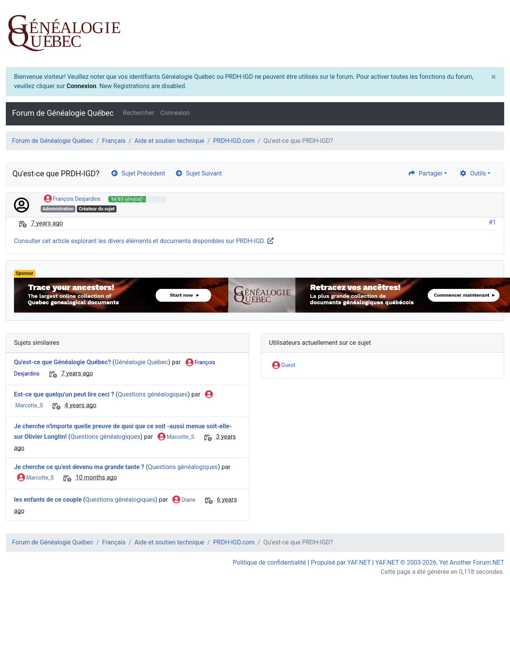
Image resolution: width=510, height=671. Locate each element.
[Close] (493, 77)
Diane (183, 500)
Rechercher (138, 112)
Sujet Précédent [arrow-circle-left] (138, 173)
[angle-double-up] (488, 646)
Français (114, 140)
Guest (283, 365)
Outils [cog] (472, 173)
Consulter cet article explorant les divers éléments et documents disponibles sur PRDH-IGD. (144, 241)
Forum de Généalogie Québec (63, 113)
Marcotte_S (176, 437)
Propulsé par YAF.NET (341, 562)
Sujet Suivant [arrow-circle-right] (198, 173)
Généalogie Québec (141, 362)
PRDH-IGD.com (234, 140)
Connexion (81, 86)
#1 (492, 222)
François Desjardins (72, 199)
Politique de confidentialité (269, 562)
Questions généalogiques (153, 394)
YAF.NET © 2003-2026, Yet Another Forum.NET (439, 562)
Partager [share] (425, 173)
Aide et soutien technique (169, 140)
